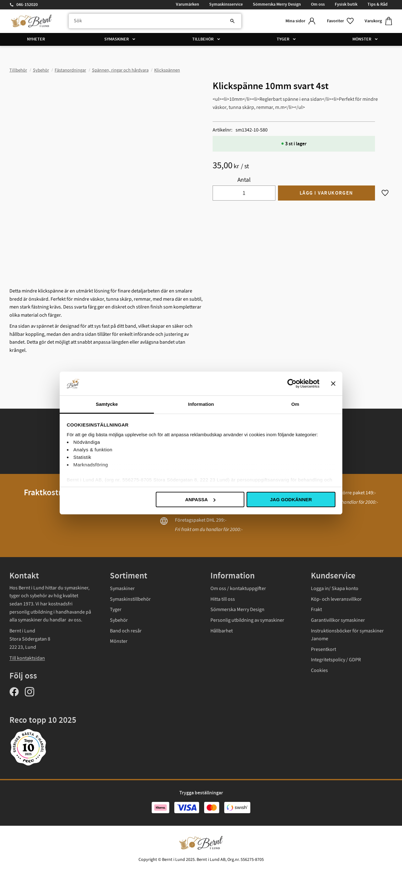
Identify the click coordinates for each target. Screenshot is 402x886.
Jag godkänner (291, 499)
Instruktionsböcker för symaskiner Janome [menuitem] (347, 634)
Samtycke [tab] (107, 404)
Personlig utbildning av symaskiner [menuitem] (247, 620)
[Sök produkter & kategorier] (155, 21)
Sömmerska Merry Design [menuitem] (277, 4)
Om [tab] (295, 404)
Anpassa (200, 499)
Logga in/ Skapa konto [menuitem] (334, 588)
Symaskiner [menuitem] (116, 39)
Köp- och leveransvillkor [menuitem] (336, 599)
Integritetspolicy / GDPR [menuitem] (336, 659)
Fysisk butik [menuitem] (346, 4)
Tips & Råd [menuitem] (377, 4)
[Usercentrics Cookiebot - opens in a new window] (291, 383)
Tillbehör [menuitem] (203, 39)
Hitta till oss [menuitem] (222, 599)
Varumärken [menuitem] (187, 4)
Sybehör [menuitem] (119, 620)
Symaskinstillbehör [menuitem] (130, 599)
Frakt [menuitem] (316, 609)
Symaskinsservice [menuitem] (226, 4)
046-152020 (27, 5)
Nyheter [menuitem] (36, 39)
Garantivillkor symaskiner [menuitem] (338, 620)
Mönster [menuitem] (361, 39)
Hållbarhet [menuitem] (221, 630)
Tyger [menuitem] (283, 39)
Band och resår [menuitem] (126, 630)
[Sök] (232, 21)
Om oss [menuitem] (318, 4)
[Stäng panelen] (333, 383)
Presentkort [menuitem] (323, 649)
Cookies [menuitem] (319, 670)
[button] (340, 21)
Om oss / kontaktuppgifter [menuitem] (238, 588)
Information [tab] (201, 404)
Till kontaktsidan (27, 658)
